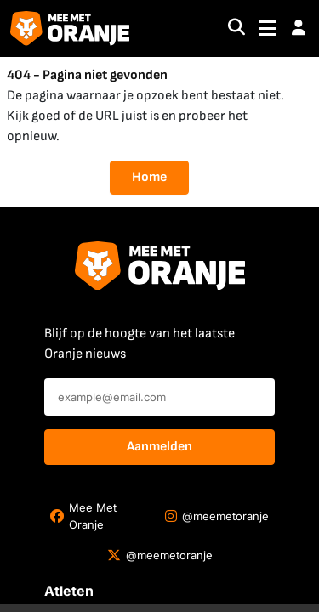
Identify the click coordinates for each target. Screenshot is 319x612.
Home (149, 177)
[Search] (236, 28)
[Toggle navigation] (267, 28)
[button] (298, 28)
